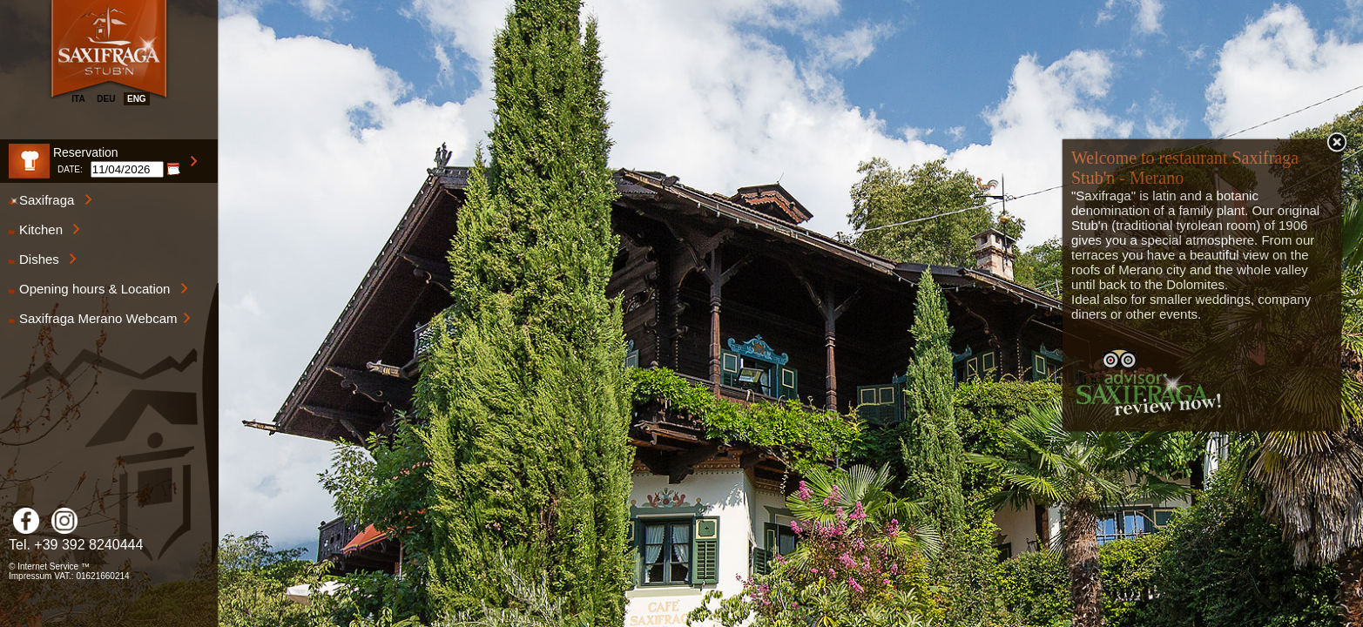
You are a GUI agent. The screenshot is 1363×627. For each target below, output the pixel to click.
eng (136, 99)
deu (106, 99)
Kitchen (44, 229)
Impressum (30, 576)
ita (77, 99)
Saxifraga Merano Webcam (100, 318)
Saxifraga (50, 199)
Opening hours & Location (98, 288)
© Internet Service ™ (49, 566)
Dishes (43, 259)
